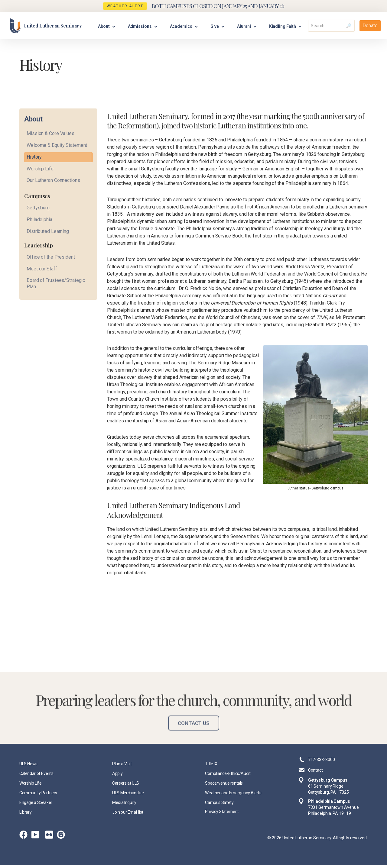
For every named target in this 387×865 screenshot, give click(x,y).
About (104, 26)
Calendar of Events (36, 773)
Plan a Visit (122, 763)
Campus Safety (219, 802)
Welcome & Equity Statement (57, 145)
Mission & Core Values (50, 133)
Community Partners (38, 792)
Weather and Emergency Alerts (233, 792)
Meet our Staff (42, 269)
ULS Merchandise (128, 792)
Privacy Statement (222, 811)
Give (214, 26)
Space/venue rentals (224, 783)
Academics (181, 26)
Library (25, 812)
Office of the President (51, 257)
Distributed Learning (48, 231)
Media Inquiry (124, 802)
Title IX (211, 763)
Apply (117, 773)
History (34, 157)
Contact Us (194, 728)
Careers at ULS (125, 783)
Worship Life (40, 169)
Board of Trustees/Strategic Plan (56, 283)
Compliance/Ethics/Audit (227, 773)
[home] (46, 25)
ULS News (28, 763)
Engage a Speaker (35, 802)
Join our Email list (127, 812)
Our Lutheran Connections (53, 180)
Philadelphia (39, 219)
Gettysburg (38, 208)
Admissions (140, 26)
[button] (107, 25)
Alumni (244, 26)
